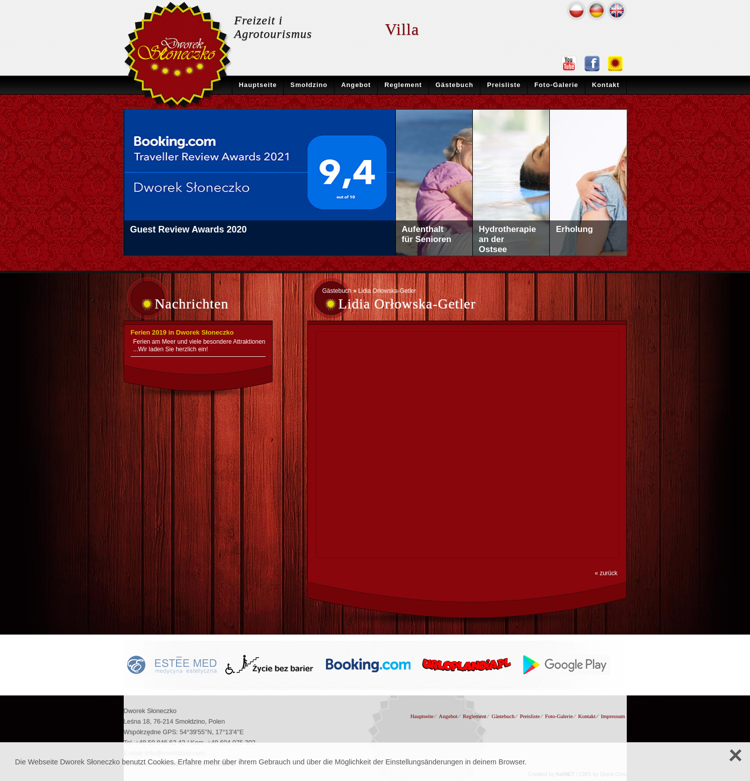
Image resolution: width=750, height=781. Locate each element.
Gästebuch (454, 85)
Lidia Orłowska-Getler (387, 290)
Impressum (613, 716)
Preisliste (504, 85)
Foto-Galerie (556, 85)
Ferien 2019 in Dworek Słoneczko (182, 332)
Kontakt (606, 85)
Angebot (356, 85)
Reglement (403, 85)
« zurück (606, 573)
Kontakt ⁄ (588, 716)
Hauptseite (258, 85)
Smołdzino (308, 85)
